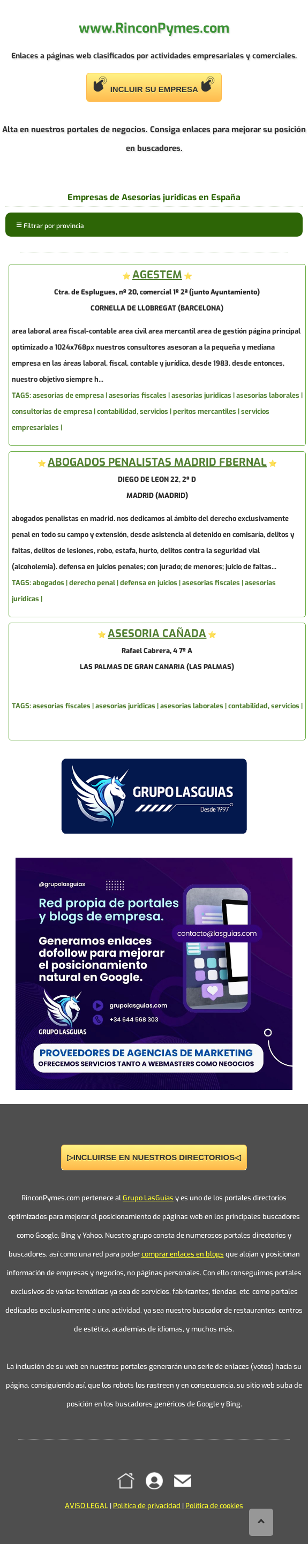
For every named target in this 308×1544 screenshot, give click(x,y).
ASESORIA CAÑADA (157, 633)
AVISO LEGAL (86, 1505)
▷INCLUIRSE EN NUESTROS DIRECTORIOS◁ (154, 1157)
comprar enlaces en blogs (182, 1254)
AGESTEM (157, 275)
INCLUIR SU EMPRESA (154, 85)
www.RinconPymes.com (154, 28)
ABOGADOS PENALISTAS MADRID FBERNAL (157, 462)
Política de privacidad (147, 1505)
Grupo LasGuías (148, 1197)
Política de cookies (214, 1505)
